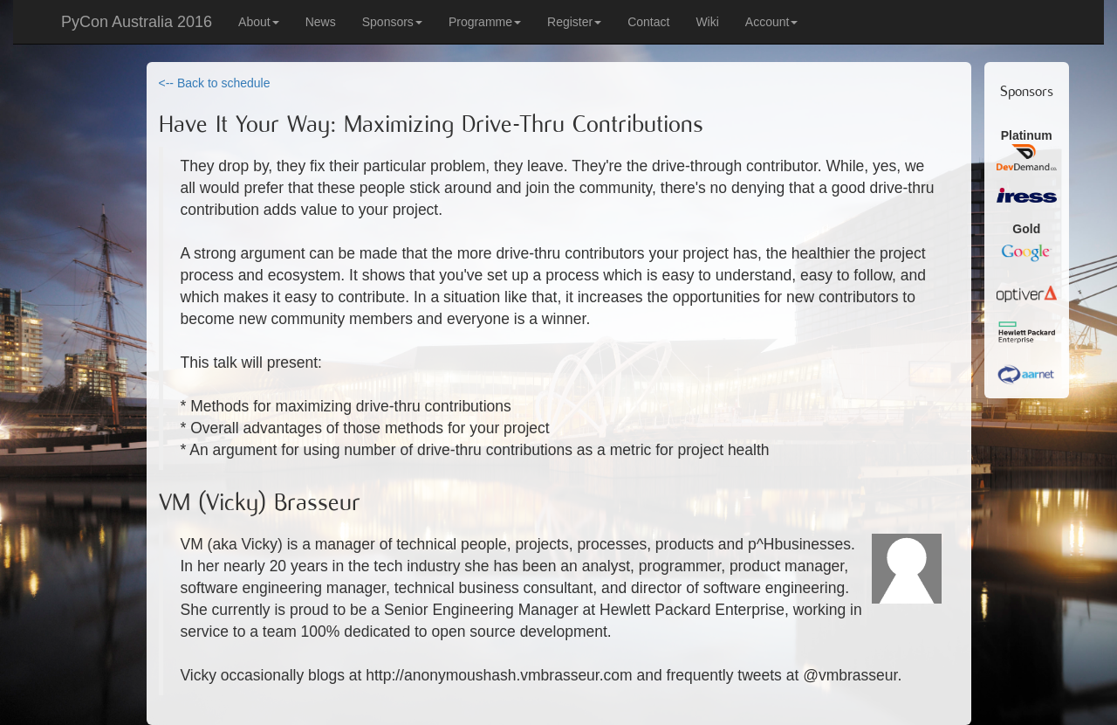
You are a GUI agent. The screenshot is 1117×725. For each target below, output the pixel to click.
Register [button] (574, 22)
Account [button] (771, 22)
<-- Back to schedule (215, 83)
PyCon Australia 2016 (136, 22)
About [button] (258, 22)
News (320, 22)
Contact (648, 22)
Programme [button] (485, 22)
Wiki (707, 22)
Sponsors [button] (392, 22)
